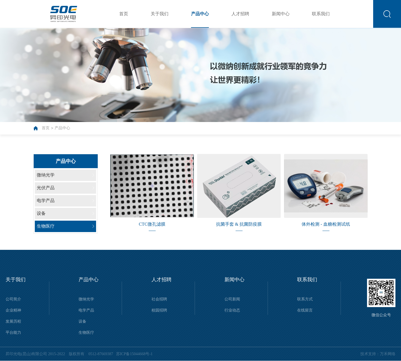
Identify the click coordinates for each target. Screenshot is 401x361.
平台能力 (13, 332)
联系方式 (305, 299)
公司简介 (13, 299)
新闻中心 (281, 13)
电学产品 (86, 310)
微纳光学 (86, 299)
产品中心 (200, 13)
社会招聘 (159, 299)
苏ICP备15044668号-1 (133, 354)
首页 (123, 13)
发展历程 (13, 321)
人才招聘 (240, 13)
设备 (82, 321)
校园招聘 (159, 310)
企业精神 (13, 310)
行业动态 (232, 310)
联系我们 (321, 13)
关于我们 (159, 13)
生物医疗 (86, 332)
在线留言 (305, 310)
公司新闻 (232, 299)
